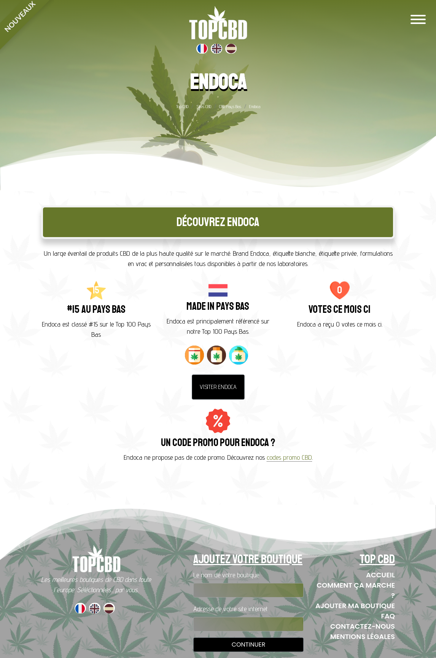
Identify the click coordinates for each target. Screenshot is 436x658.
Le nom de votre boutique (226, 575)
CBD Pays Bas (230, 106)
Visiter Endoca (218, 386)
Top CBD (182, 106)
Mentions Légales (362, 636)
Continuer (249, 644)
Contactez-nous (362, 626)
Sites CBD (203, 106)
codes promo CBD (289, 457)
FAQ (388, 616)
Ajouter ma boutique (355, 605)
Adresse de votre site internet (230, 609)
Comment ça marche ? (356, 590)
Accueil (380, 575)
